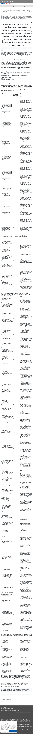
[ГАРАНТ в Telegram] (9, 1)
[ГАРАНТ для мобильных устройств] (2, 1)
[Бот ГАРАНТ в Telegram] (11, 1)
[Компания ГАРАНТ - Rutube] (14, 1)
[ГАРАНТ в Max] (7, 1)
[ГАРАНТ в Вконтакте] (4, 1)
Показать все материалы (6, 699)
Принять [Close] (12, 731)
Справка (2, 50)
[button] (30, 1)
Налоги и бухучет (12, 6)
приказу (2, 79)
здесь (23, 47)
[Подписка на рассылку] (1, 1)
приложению (16, 65)
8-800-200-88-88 (3, 707)
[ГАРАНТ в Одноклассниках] (12, 1)
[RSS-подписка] (15, 1)
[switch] (9, 3)
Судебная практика (4, 6)
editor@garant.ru (17, 710)
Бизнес (17, 6)
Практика (21, 6)
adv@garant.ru (18, 712)
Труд (24, 6)
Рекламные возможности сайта (26, 712)
